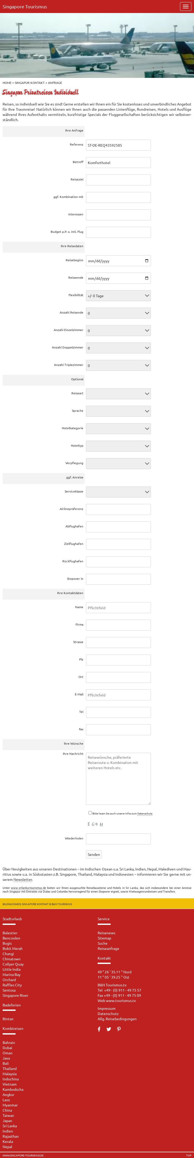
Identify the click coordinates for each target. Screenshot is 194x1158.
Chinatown (12, 958)
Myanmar (10, 1105)
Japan (7, 1120)
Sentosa (9, 990)
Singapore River (15, 995)
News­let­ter (23, 879)
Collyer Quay (13, 964)
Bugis (7, 943)
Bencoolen (11, 938)
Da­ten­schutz (144, 813)
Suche (103, 943)
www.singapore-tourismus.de (23, 1155)
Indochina (11, 1078)
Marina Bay (12, 974)
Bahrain (9, 1042)
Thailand (10, 1068)
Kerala (8, 1141)
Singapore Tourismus (25, 6)
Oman (7, 1052)
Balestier (10, 932)
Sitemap (104, 938)
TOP (188, 1155)
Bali (6, 1063)
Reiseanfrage (108, 948)
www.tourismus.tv (121, 1000)
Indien (8, 1131)
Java (6, 1058)
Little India (12, 969)
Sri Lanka (10, 1125)
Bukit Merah (13, 948)
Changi (8, 953)
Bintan (8, 1018)
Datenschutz (108, 1013)
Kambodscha (13, 1089)
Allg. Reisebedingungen (117, 1018)
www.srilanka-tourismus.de (28, 888)
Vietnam (10, 1084)
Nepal (7, 1146)
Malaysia (10, 1073)
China (7, 1110)
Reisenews (106, 932)
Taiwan (8, 1115)
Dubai (7, 1047)
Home (7, 82)
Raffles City (12, 984)
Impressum (107, 1008)
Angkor (8, 1094)
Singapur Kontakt (30, 82)
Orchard (9, 979)
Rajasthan (11, 1136)
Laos (6, 1099)
